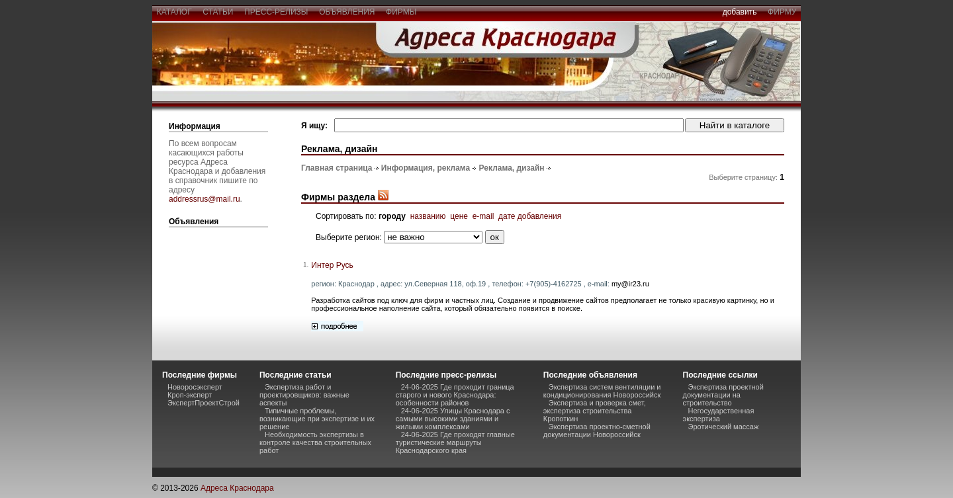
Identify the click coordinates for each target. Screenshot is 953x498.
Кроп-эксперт (189, 395)
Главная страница (337, 168)
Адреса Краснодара (237, 488)
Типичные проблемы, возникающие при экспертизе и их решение (317, 419)
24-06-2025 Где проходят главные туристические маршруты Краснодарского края (455, 442)
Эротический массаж (723, 427)
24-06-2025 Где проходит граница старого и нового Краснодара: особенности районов (455, 395)
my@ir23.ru (630, 284)
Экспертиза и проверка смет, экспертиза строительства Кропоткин (594, 411)
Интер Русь (332, 265)
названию (428, 216)
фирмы (401, 12)
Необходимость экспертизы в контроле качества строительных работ (315, 442)
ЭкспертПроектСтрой (203, 403)
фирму (782, 12)
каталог (174, 12)
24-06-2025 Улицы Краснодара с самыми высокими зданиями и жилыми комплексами (453, 419)
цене (459, 216)
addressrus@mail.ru (204, 199)
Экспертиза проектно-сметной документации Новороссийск (597, 430)
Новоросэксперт (194, 387)
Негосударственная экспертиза (718, 415)
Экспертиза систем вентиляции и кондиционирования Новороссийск (602, 391)
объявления (346, 12)
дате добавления (529, 216)
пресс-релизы (276, 12)
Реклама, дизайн (512, 168)
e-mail (483, 216)
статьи (218, 12)
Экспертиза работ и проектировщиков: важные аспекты (304, 395)
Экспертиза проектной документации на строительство (723, 395)
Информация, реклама (425, 168)
